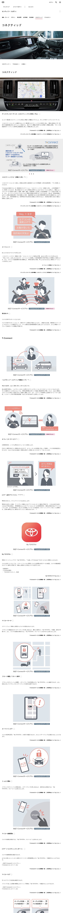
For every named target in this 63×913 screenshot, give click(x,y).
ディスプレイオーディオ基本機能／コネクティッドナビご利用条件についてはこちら (41, 134)
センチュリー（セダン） (9, 11)
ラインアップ (6, 6)
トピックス (30, 6)
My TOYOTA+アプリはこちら (53, 576)
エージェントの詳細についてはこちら (51, 265)
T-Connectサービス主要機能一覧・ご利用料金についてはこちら (45, 130)
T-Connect (16, 64)
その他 (23, 64)
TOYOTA (3, 2)
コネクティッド (6, 64)
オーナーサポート (17, 6)
